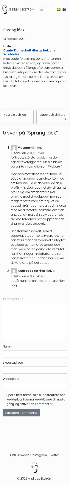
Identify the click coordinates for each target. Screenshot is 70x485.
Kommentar (13, 299)
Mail (13, 455)
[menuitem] (58, 9)
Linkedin (23, 455)
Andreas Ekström (21, 9)
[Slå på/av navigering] (41, 9)
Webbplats (11, 379)
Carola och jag (15, 115)
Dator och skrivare (53, 116)
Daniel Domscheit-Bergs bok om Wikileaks (29, 52)
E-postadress (13, 362)
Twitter (54, 455)
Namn (7, 346)
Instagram (39, 455)
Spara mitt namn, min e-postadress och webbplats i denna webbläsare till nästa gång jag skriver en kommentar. (36, 399)
